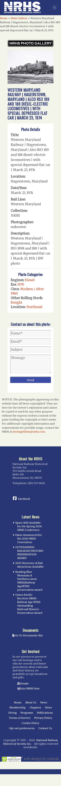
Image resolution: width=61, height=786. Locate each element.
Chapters (35, 707)
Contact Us (45, 728)
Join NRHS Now (30, 688)
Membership (17, 707)
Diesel (30, 280)
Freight (16, 302)
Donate (24, 683)
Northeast (34, 307)
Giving (12, 712)
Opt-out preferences (22, 728)
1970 (20, 284)
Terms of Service (19, 717)
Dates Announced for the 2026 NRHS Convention (28, 538)
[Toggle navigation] (54, 7)
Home (4, 18)
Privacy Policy (43, 717)
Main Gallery (19, 18)
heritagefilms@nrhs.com (29, 431)
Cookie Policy (30, 723)
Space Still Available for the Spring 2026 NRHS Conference (28, 526)
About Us (30, 702)
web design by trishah (41, 759)
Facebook (24, 498)
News (43, 702)
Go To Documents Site (27, 635)
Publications (45, 712)
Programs (26, 712)
